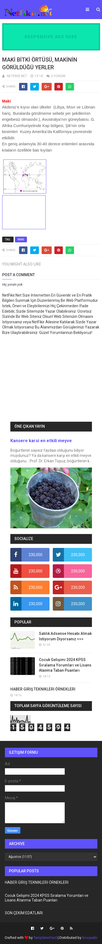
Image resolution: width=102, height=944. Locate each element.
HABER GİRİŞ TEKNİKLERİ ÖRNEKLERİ (42, 689)
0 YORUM (58, 76)
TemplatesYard (45, 938)
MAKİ (21, 239)
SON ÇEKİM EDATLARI (24, 913)
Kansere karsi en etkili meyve (41, 440)
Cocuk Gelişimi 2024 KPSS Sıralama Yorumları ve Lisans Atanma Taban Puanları (65, 665)
